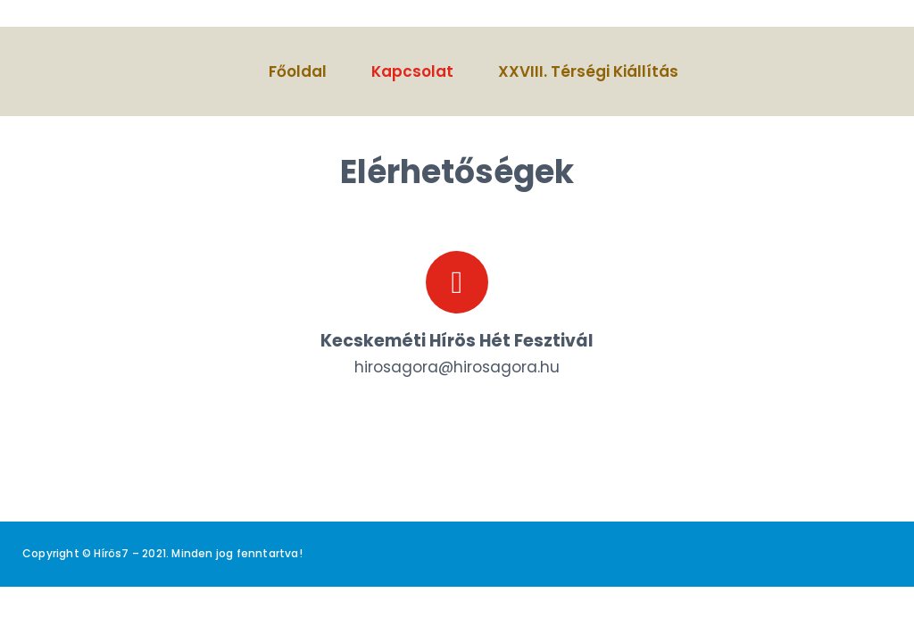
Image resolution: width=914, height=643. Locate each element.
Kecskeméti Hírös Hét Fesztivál (457, 341)
